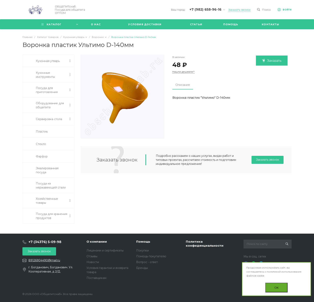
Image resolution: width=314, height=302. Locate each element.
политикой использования (284, 271)
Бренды (142, 268)
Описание (182, 85)
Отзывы (92, 256)
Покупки (142, 250)
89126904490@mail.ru (44, 260)
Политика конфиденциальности (204, 243)
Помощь (143, 241)
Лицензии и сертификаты (105, 250)
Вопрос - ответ (147, 262)
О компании (97, 241)
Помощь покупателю (151, 256)
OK (276, 287)
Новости (93, 262)
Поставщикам (96, 278)
